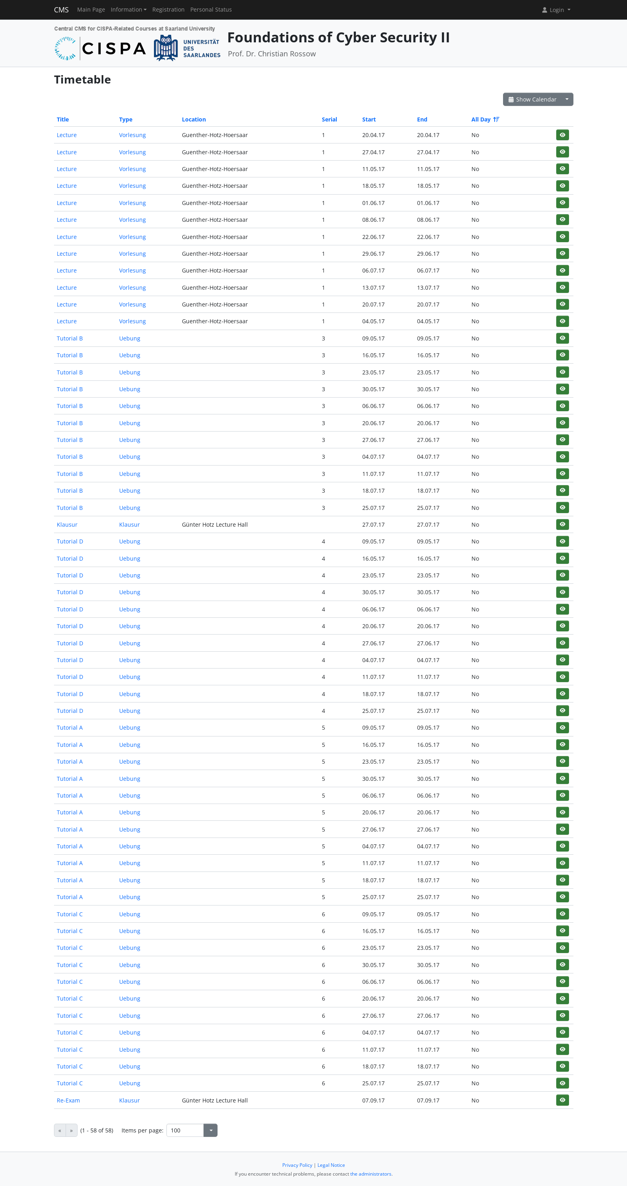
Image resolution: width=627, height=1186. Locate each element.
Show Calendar (532, 99)
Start (369, 119)
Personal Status (211, 9)
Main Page (91, 9)
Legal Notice (331, 1165)
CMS (61, 9)
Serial (329, 119)
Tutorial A (70, 727)
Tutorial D (70, 541)
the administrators (370, 1173)
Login (553, 10)
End (422, 119)
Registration (168, 9)
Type (125, 119)
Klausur (67, 524)
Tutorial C (70, 914)
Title (63, 119)
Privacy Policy (297, 1165)
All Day (484, 119)
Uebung (129, 338)
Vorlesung (132, 135)
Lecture (67, 135)
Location (194, 119)
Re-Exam (68, 1100)
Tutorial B (70, 338)
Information (126, 9)
